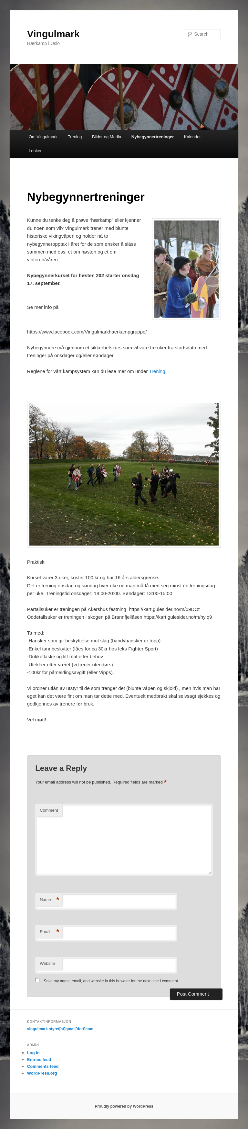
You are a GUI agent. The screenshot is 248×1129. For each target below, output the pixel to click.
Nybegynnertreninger (152, 136)
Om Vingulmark (43, 136)
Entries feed (39, 1059)
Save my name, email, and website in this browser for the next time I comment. (111, 981)
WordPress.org (42, 1073)
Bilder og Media (106, 136)
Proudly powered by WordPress (124, 1106)
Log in (33, 1052)
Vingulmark (53, 33)
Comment (49, 810)
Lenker (35, 150)
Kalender (192, 136)
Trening (75, 136)
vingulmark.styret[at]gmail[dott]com (60, 1029)
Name (49, 900)
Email (49, 932)
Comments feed (43, 1066)
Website (47, 963)
